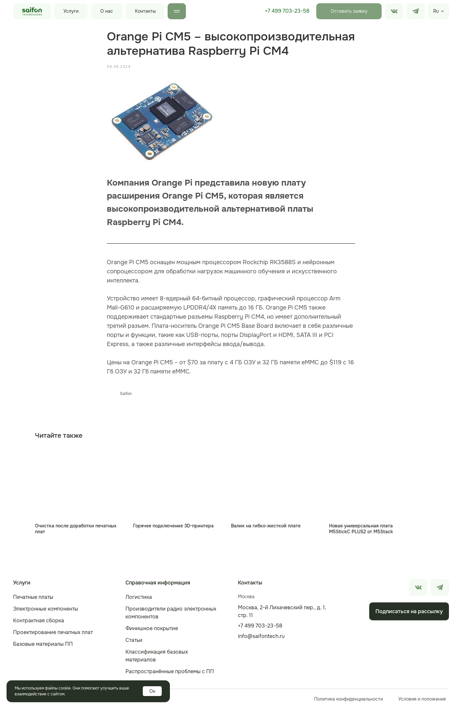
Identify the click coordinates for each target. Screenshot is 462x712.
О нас (106, 11)
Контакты (145, 11)
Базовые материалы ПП (43, 647)
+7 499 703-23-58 (287, 11)
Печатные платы (33, 600)
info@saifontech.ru (261, 639)
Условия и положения (422, 702)
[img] (415, 11)
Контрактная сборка (38, 623)
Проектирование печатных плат (53, 635)
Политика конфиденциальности (348, 702)
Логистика (138, 600)
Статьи (133, 643)
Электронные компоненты (45, 612)
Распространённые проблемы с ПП (169, 674)
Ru (436, 11)
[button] (349, 11)
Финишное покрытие (151, 631)
